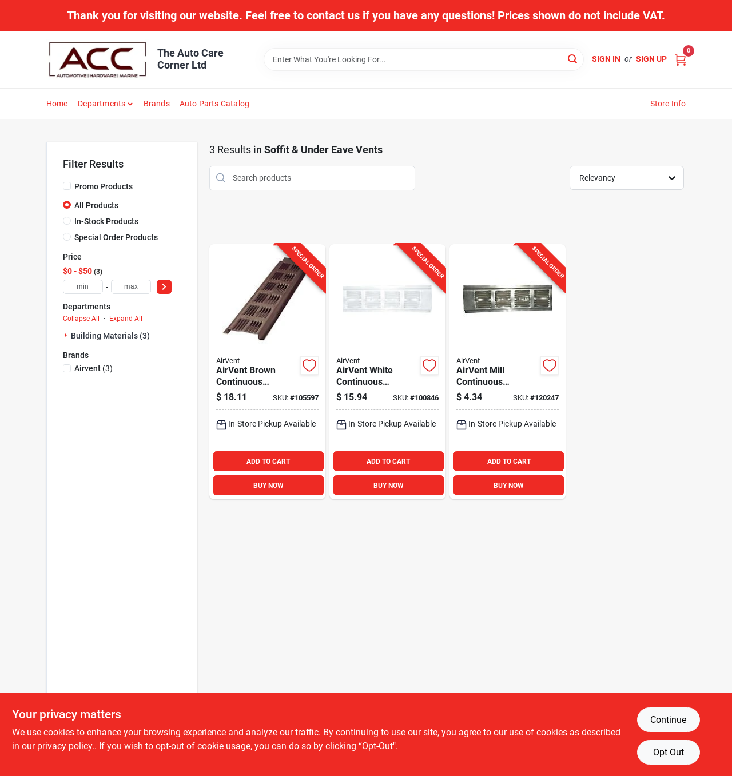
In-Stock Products (106, 221)
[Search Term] (424, 59)
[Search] (573, 58)
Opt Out (668, 752)
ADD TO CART (268, 461)
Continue (668, 719)
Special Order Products (116, 237)
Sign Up (651, 58)
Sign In (606, 58)
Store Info (668, 103)
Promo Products (103, 186)
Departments (101, 103)
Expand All (125, 319)
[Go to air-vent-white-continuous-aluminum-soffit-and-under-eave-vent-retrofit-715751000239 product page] (387, 372)
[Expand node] (67, 335)
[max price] (131, 287)
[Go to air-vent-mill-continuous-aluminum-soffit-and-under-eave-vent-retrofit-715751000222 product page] (507, 372)
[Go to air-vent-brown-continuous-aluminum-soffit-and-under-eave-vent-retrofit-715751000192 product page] (267, 372)
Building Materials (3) (110, 335)
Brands (157, 103)
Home (57, 103)
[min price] (83, 287)
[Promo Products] (67, 186)
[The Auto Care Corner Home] (97, 59)
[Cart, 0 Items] (680, 59)
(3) (93, 368)
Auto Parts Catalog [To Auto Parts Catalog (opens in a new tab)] (215, 103)
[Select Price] (164, 287)
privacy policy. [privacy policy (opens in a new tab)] (65, 746)
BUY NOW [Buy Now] (268, 485)
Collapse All (81, 319)
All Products (96, 205)
